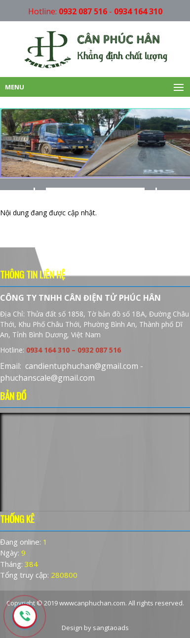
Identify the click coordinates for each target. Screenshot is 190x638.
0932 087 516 (83, 11)
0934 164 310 (138, 11)
